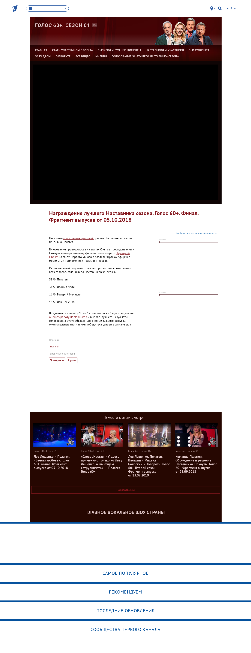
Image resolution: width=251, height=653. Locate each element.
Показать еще (125, 490)
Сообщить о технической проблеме (197, 233)
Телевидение (57, 360)
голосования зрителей (78, 238)
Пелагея (54, 346)
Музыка (72, 360)
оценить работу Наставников (68, 317)
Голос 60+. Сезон (62, 25)
